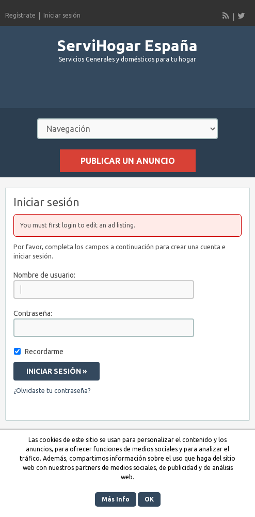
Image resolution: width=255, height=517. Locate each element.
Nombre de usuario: (44, 275)
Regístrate (20, 15)
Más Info (116, 499)
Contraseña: (32, 313)
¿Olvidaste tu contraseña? (52, 390)
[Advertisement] (127, 89)
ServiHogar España (127, 45)
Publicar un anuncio (128, 160)
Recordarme (44, 351)
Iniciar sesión (62, 15)
